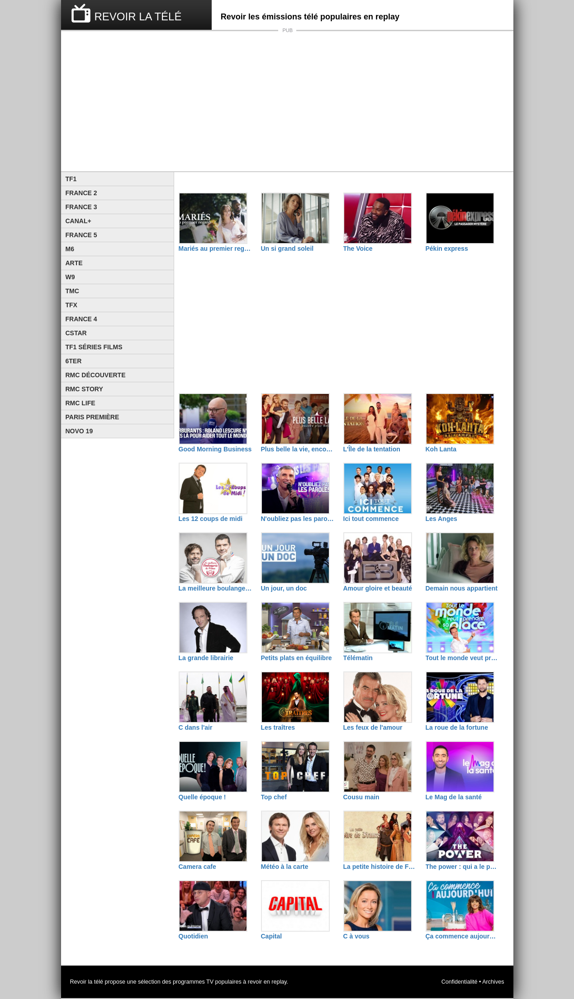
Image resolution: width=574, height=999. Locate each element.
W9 (70, 277)
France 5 (81, 235)
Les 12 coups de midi (211, 518)
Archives (493, 982)
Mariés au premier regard (215, 248)
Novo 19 (79, 431)
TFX (71, 305)
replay (278, 982)
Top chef (274, 797)
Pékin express (447, 248)
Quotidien (193, 936)
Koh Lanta (441, 449)
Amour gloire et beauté (377, 588)
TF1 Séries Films (94, 347)
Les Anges (441, 518)
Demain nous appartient (462, 588)
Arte (74, 263)
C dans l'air (196, 727)
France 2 (81, 193)
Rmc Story (84, 389)
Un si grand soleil (287, 248)
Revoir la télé (87, 982)
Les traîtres (278, 727)
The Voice (358, 248)
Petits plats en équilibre (296, 657)
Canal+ (78, 221)
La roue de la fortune (457, 727)
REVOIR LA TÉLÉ (138, 16)
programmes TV (193, 982)
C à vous (356, 936)
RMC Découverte (96, 375)
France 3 (81, 207)
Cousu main (361, 797)
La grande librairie (206, 657)
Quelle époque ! (202, 797)
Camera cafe (197, 866)
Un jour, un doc (284, 588)
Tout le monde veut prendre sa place (462, 657)
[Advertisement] (287, 101)
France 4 (81, 319)
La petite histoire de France (380, 866)
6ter (74, 361)
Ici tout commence (371, 518)
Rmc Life (80, 403)
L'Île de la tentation (371, 449)
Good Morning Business (215, 449)
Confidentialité (459, 982)
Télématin (358, 657)
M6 (70, 249)
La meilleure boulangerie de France (215, 588)
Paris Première (92, 417)
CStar (76, 333)
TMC (72, 291)
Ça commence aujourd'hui (462, 936)
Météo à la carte (284, 866)
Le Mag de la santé (454, 797)
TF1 (71, 179)
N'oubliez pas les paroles (297, 518)
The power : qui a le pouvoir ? (462, 866)
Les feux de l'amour (373, 727)
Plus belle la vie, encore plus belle (297, 449)
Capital (271, 936)
